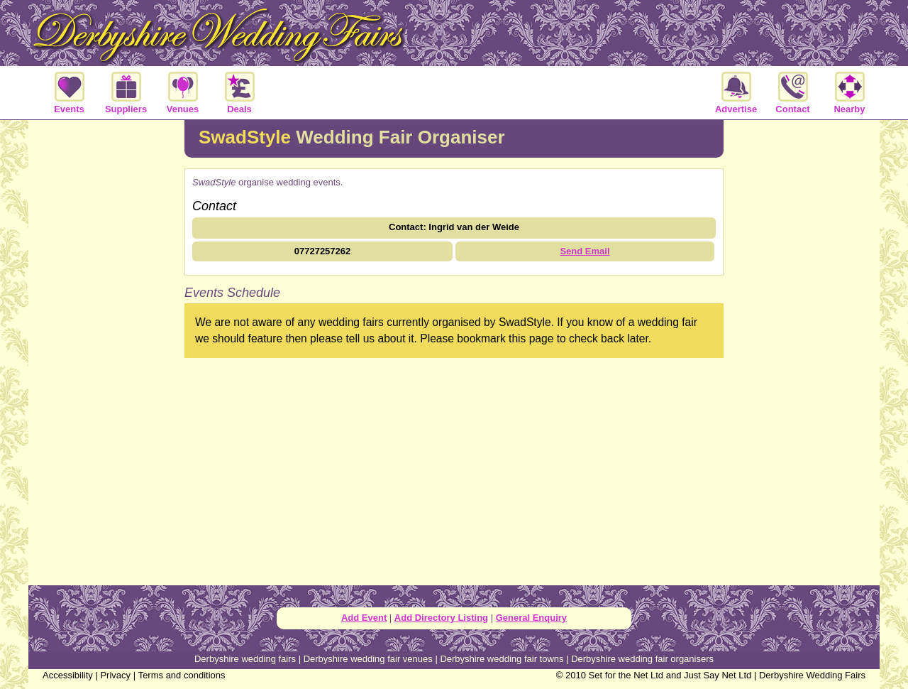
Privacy (115, 675)
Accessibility (68, 675)
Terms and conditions (182, 675)
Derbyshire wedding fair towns (501, 658)
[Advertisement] (106, 351)
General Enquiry (531, 617)
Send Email (584, 251)
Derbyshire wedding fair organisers (642, 658)
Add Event (364, 617)
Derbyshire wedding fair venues (368, 658)
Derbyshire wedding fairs (245, 658)
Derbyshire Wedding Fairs (812, 675)
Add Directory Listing (441, 617)
